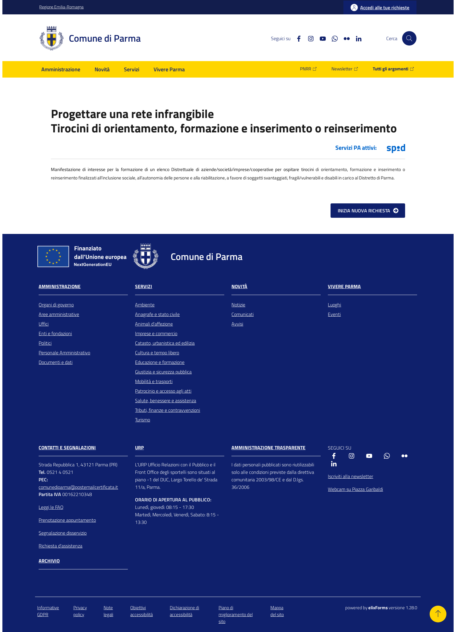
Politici (45, 343)
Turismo (142, 419)
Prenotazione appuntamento (67, 520)
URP (139, 447)
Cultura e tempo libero (157, 352)
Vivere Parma (344, 286)
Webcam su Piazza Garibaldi (355, 489)
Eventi (334, 314)
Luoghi (334, 304)
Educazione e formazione (159, 362)
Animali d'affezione (154, 323)
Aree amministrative (59, 314)
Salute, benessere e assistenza (165, 400)
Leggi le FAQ (51, 507)
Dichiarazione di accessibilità (184, 611)
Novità (239, 286)
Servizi (143, 286)
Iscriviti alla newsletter (350, 476)
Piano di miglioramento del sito (236, 614)
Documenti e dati (55, 362)
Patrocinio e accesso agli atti (163, 390)
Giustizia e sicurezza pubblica (163, 371)
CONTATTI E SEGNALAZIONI (67, 447)
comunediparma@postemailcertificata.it (78, 487)
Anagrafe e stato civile (157, 314)
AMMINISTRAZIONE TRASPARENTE (268, 447)
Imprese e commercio (156, 333)
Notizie (238, 304)
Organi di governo (56, 304)
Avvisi (237, 323)
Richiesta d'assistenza (60, 545)
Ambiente (144, 304)
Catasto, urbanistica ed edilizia (165, 343)
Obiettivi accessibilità (141, 611)
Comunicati (242, 314)
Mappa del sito (277, 611)
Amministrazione (60, 286)
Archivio (49, 560)
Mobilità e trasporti (153, 381)
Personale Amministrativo (64, 352)
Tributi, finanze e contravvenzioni (167, 410)
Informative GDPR (48, 611)
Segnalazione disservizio (63, 532)
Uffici (44, 323)
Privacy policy (80, 611)
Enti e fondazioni (55, 333)
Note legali (108, 611)
